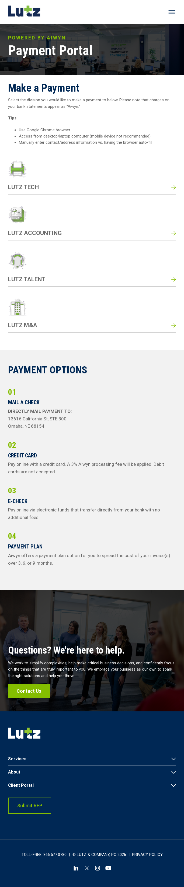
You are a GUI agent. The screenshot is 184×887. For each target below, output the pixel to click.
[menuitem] (92, 759)
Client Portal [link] (21, 785)
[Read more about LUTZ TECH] (92, 177)
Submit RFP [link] (29, 805)
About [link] (14, 772)
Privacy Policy (147, 854)
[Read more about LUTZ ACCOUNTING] (92, 222)
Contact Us (29, 698)
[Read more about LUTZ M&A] (92, 315)
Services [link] (17, 758)
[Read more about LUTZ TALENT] (92, 268)
